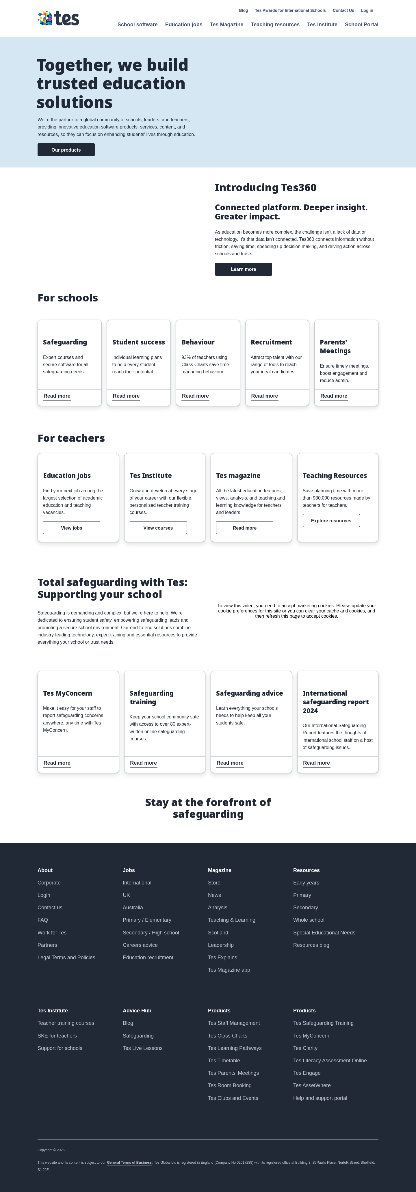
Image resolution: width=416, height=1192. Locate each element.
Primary (302, 895)
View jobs (71, 528)
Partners (47, 945)
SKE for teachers (57, 1036)
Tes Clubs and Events (233, 1098)
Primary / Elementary (147, 920)
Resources (306, 870)
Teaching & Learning (231, 920)
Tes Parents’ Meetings (233, 1073)
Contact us (50, 907)
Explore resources (331, 520)
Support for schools (60, 1048)
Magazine (219, 870)
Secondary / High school (151, 933)
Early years (306, 883)
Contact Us (343, 10)
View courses (158, 528)
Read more (51, 324)
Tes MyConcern (311, 1036)
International (137, 883)
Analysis (217, 907)
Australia (133, 907)
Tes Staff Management (234, 1023)
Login (44, 895)
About (45, 870)
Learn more (243, 269)
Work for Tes (52, 933)
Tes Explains (222, 957)
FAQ (43, 920)
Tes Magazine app (229, 970)
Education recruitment (148, 957)
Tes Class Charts (227, 1036)
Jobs (129, 870)
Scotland (218, 933)
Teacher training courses (66, 1023)
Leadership (221, 945)
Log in (367, 10)
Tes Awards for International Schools (290, 10)
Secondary (305, 907)
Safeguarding (138, 1036)
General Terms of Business (129, 1163)
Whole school (308, 920)
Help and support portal (320, 1098)
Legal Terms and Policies (66, 957)
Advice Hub (137, 1011)
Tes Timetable (224, 1061)
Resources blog (311, 945)
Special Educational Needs (324, 933)
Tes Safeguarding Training (323, 1023)
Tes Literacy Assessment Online (330, 1061)
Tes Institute (53, 1011)
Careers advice (140, 945)
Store (214, 883)
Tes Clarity (305, 1048)
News (214, 895)
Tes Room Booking (230, 1085)
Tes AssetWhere (312, 1085)
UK (126, 895)
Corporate (49, 883)
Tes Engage (307, 1073)
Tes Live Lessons (143, 1048)
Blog (243, 10)
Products (219, 1011)
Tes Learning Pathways (235, 1048)
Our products (66, 150)
